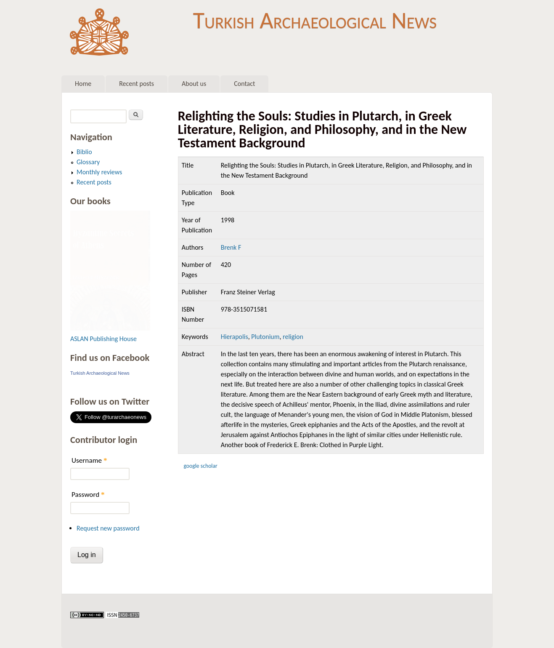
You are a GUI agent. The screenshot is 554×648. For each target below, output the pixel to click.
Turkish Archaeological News (315, 20)
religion (293, 337)
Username (89, 460)
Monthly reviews (99, 172)
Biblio (84, 152)
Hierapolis (234, 337)
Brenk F (231, 247)
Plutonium (265, 337)
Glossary (88, 162)
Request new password (108, 528)
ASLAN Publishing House (103, 339)
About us (194, 84)
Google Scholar (200, 465)
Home (83, 84)
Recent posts (136, 84)
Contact (244, 84)
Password (88, 494)
